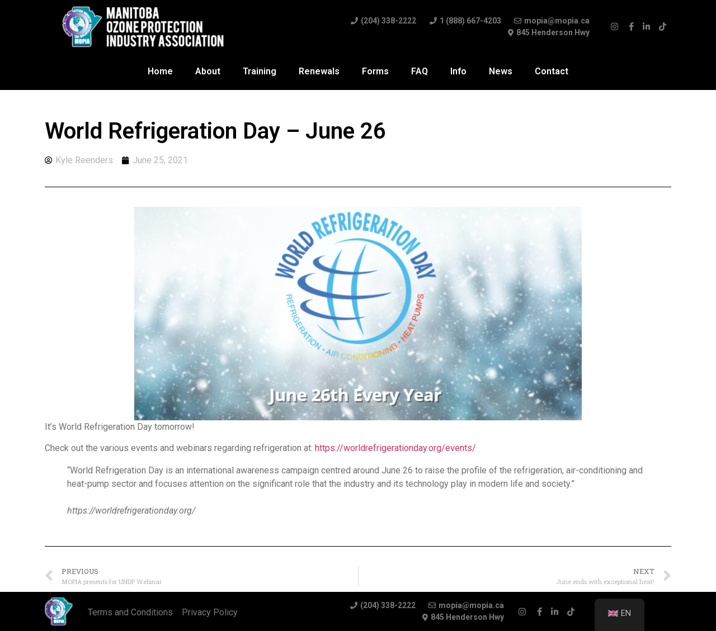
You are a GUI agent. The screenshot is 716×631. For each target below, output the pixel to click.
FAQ (419, 71)
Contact (551, 71)
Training (259, 71)
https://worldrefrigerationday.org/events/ (395, 448)
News (500, 71)
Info (458, 71)
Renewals (319, 71)
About (207, 71)
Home (160, 71)
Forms (375, 71)
